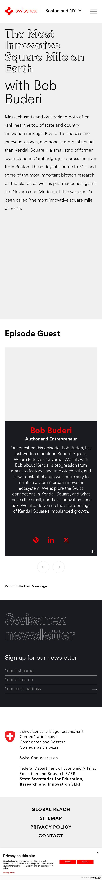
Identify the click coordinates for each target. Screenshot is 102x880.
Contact (51, 836)
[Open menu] (93, 11)
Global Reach (51, 810)
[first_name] (51, 671)
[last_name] (51, 679)
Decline (85, 862)
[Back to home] (21, 11)
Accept (68, 862)
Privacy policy (8, 873)
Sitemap (51, 818)
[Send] (94, 689)
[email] (51, 688)
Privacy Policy (51, 827)
